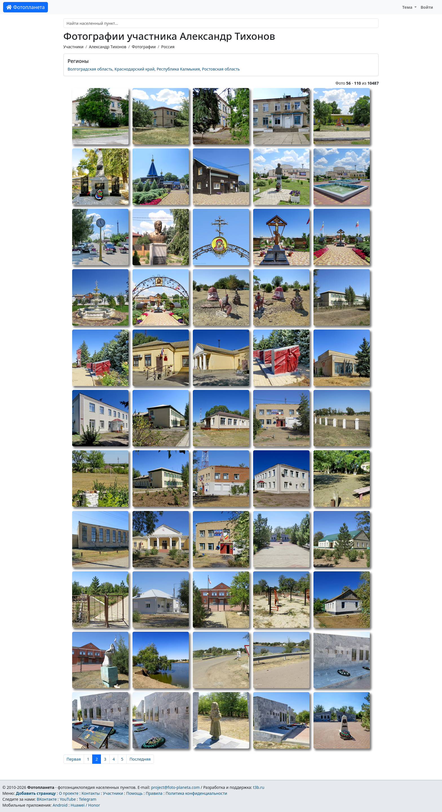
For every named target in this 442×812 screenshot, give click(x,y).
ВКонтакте (47, 799)
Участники (73, 46)
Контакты (90, 793)
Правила (154, 793)
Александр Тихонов (107, 46)
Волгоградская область (90, 69)
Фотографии (144, 46)
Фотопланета (25, 7)
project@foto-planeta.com (175, 787)
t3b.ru (258, 787)
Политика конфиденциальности (196, 793)
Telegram (87, 799)
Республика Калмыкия (178, 69)
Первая (74, 759)
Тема (408, 7)
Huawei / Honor (85, 805)
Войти (427, 7)
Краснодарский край (134, 69)
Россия (167, 46)
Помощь (134, 793)
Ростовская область (221, 69)
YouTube (68, 799)
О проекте (68, 793)
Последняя (140, 759)
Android (60, 805)
